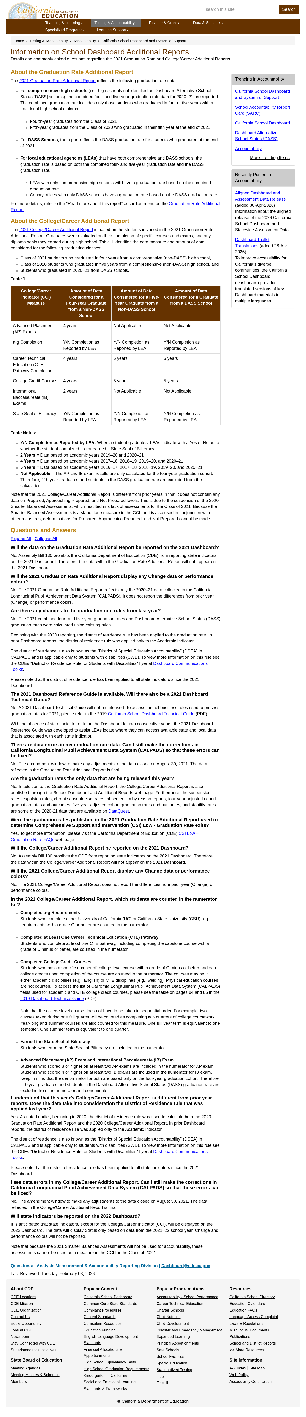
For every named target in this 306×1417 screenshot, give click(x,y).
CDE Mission (22, 1304)
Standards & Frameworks (105, 1389)
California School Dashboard (262, 123)
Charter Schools (170, 1310)
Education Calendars (247, 1304)
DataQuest (118, 811)
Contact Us (20, 1317)
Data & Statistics (208, 23)
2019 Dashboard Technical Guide (58, 998)
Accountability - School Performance (187, 1297)
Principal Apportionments (178, 1343)
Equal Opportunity (26, 1323)
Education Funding (99, 1330)
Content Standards (99, 1317)
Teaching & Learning (63, 23)
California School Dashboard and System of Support (143, 41)
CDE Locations (23, 1297)
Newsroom (20, 1337)
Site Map (257, 1368)
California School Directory (252, 1297)
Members (19, 1381)
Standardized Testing (174, 1370)
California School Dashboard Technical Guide (157, 713)
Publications (240, 1337)
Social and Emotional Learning (110, 1382)
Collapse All (46, 538)
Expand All (21, 538)
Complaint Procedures (102, 1310)
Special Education (172, 1363)
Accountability (84, 41)
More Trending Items (270, 157)
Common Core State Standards (110, 1304)
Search (289, 9)
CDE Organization (26, 1310)
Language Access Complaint (254, 1317)
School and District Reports (253, 1343)
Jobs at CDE (21, 1330)
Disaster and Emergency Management (189, 1330)
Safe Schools (168, 1350)
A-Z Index (238, 1368)
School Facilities (170, 1356)
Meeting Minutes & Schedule (35, 1375)
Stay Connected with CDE (33, 1343)
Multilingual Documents (249, 1330)
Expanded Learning (173, 1337)
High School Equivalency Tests (110, 1362)
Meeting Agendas (25, 1368)
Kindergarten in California (105, 1376)
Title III (162, 1383)
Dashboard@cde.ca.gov (185, 1265)
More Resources (250, 1350)
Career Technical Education (180, 1304)
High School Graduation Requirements (116, 1369)
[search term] (241, 9)
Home (19, 41)
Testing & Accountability (115, 23)
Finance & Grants (165, 23)
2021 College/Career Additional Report (56, 229)
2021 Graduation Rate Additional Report (57, 80)
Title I (161, 1376)
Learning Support (113, 30)
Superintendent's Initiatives (33, 1350)
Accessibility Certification (251, 1381)
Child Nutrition (168, 1317)
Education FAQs (243, 1310)
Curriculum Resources (102, 1323)
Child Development (173, 1323)
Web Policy (239, 1375)
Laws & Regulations (246, 1323)
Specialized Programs (65, 30)
